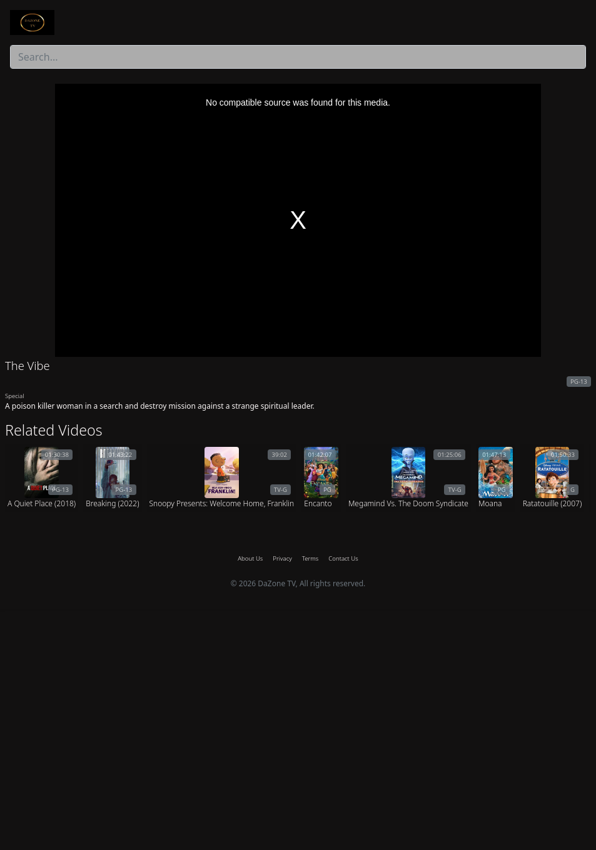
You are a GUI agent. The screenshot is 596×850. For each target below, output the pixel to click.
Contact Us (343, 558)
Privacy (282, 558)
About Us (250, 558)
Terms (310, 558)
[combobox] (298, 57)
